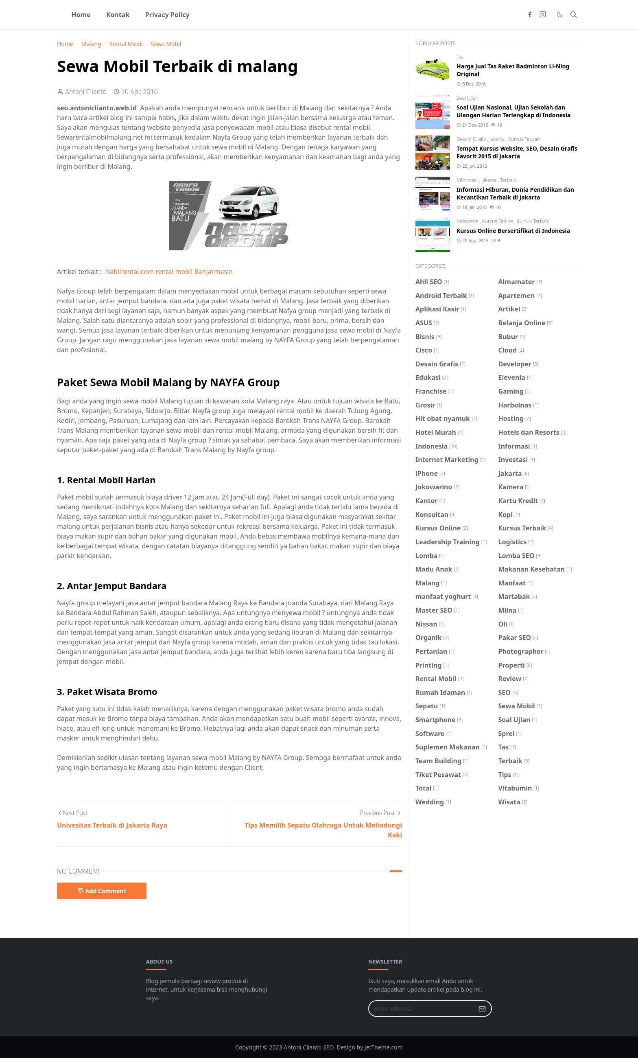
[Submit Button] (482, 1008)
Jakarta (497, 139)
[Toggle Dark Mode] (559, 14)
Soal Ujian (467, 97)
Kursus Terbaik (524, 139)
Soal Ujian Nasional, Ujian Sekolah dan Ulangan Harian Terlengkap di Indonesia (514, 111)
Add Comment (101, 891)
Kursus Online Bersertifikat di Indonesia (513, 230)
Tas (460, 56)
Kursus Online (498, 221)
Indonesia (468, 221)
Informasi (468, 180)
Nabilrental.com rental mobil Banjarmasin (169, 271)
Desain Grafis (472, 139)
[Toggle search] (573, 14)
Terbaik (508, 180)
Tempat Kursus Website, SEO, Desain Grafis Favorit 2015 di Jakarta (517, 152)
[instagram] (542, 15)
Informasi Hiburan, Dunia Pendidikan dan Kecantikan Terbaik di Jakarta (515, 193)
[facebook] (529, 15)
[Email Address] (421, 1008)
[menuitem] (80, 14)
